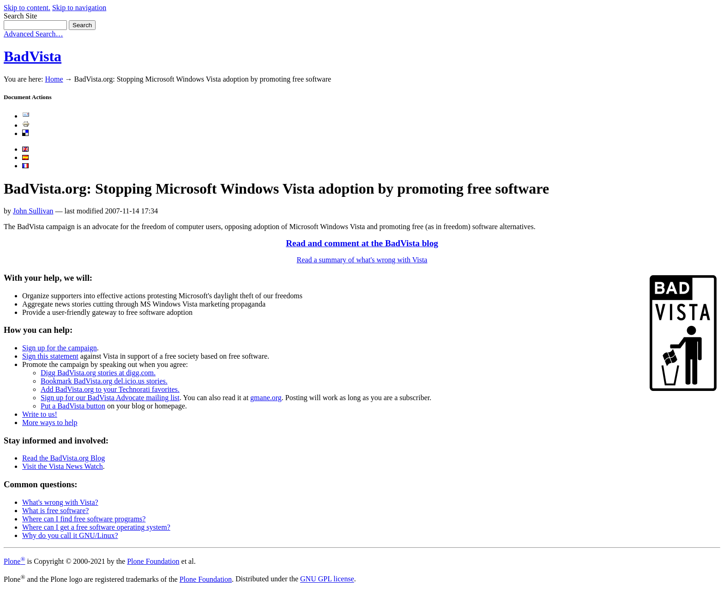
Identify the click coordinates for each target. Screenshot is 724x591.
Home (54, 79)
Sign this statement (50, 356)
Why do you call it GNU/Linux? (70, 535)
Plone (14, 561)
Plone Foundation (153, 561)
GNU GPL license (327, 579)
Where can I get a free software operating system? (96, 527)
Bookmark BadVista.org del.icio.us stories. (104, 381)
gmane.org (266, 398)
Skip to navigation (79, 8)
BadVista (32, 56)
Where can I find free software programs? (83, 519)
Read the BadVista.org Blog (63, 458)
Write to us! (39, 414)
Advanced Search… (33, 34)
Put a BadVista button (73, 406)
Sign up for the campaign (59, 348)
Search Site (20, 16)
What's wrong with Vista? (60, 502)
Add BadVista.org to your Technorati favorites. (110, 389)
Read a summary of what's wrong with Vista (362, 260)
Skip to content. (27, 8)
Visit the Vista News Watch (62, 466)
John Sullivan (33, 211)
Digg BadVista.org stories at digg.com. (98, 373)
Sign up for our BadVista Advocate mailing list (110, 398)
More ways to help (50, 422)
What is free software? (55, 510)
